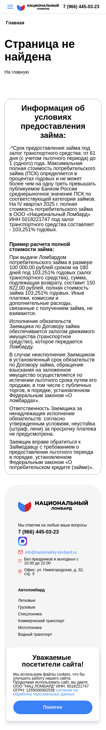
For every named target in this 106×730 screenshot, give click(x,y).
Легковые (26, 600)
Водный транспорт (35, 634)
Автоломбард (31, 590)
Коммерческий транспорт (41, 620)
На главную (17, 72)
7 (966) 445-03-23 (81, 6)
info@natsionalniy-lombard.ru (51, 552)
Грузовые (26, 607)
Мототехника (30, 627)
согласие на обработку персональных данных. (45, 692)
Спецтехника (30, 614)
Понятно (52, 707)
